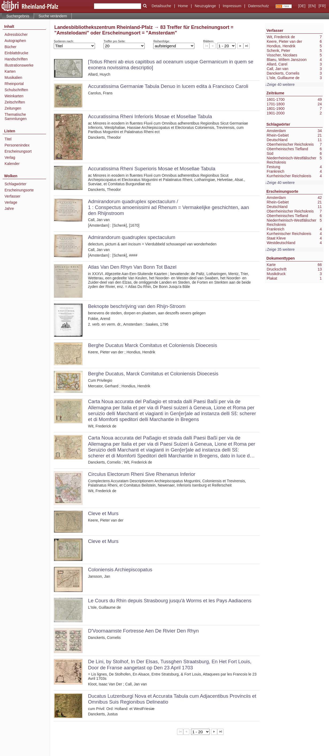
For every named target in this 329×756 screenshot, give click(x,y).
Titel (8, 139)
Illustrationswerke (19, 65)
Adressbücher (16, 34)
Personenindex (17, 145)
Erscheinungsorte (19, 190)
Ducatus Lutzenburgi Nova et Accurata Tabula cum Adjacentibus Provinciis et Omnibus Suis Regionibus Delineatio (172, 699)
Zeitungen (13, 108)
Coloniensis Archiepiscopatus (120, 569)
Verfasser (12, 196)
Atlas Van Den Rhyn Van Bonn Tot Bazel (132, 267)
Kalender (12, 163)
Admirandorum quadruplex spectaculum (131, 237)
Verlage (11, 202)
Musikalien (13, 77)
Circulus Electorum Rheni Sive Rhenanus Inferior (141, 474)
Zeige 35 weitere (281, 249)
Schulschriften (16, 90)
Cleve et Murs (103, 513)
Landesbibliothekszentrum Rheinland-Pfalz (103, 27)
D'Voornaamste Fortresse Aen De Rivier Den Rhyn (143, 631)
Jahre (9, 208)
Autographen (15, 40)
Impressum (232, 6)
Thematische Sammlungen (16, 116)
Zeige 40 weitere (281, 84)
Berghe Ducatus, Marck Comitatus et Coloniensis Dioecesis (153, 373)
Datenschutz (258, 6)
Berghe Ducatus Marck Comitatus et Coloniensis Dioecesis (152, 345)
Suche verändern (53, 16)
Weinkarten (14, 96)
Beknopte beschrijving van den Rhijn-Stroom (136, 306)
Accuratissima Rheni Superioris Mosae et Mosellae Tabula (151, 168)
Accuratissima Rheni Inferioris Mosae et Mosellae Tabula (150, 116)
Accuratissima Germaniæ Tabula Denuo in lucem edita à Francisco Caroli (168, 86)
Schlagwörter (15, 184)
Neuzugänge (205, 6)
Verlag (10, 157)
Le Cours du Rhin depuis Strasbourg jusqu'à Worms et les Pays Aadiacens (169, 600)
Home (183, 6)
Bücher (10, 47)
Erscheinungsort (18, 151)
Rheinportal (14, 84)
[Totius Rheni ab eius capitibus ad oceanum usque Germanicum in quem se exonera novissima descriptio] (170, 64)
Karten (10, 71)
